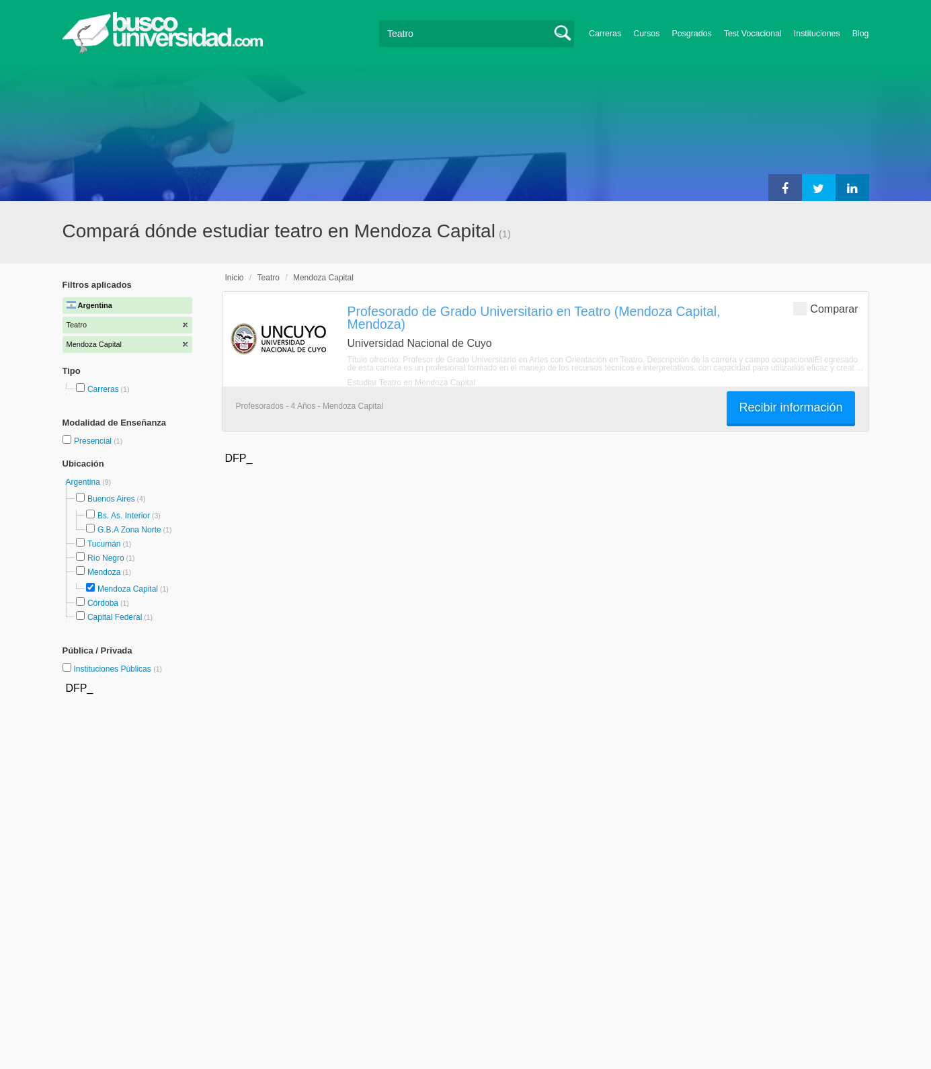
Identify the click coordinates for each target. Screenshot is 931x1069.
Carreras (605, 34)
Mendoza (103, 572)
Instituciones (817, 34)
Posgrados (691, 34)
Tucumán (104, 544)
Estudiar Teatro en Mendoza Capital (412, 382)
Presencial (94, 441)
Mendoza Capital (127, 589)
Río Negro (105, 558)
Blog (860, 34)
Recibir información (790, 407)
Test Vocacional (753, 34)
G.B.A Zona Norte (129, 529)
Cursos (646, 34)
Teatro (268, 277)
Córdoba (102, 603)
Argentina (84, 482)
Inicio (234, 277)
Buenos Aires (111, 499)
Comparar (825, 308)
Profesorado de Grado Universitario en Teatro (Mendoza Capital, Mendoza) (534, 317)
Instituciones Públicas (117, 669)
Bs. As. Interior (123, 515)
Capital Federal (114, 617)
